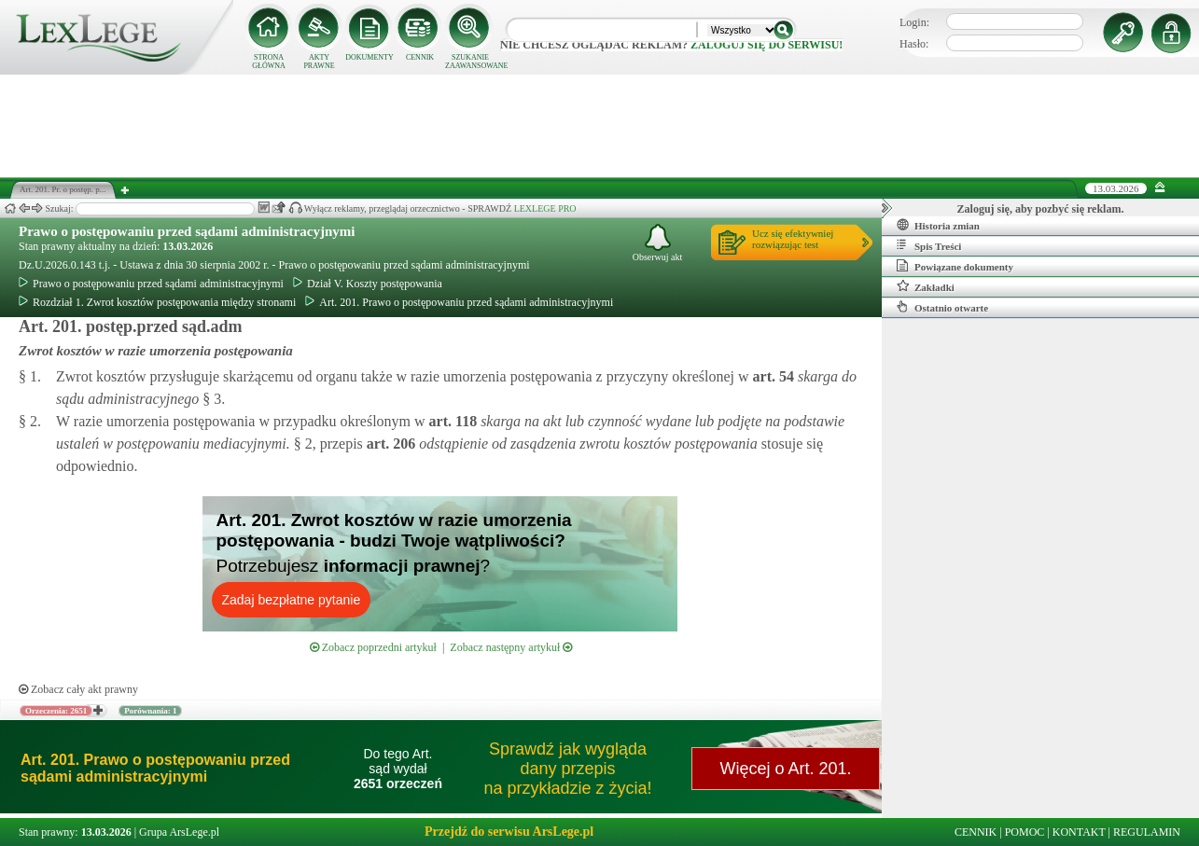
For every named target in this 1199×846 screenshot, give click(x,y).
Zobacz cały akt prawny (78, 689)
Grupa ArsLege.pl (179, 832)
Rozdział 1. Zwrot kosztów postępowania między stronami (157, 302)
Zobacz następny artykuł (511, 647)
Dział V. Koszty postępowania (367, 283)
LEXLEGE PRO (545, 208)
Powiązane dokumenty (955, 265)
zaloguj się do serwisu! (766, 44)
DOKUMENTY (369, 57)
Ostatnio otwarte (942, 306)
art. (771, 376)
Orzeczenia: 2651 (56, 710)
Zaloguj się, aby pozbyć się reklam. (1040, 208)
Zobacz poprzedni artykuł (373, 647)
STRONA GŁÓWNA (269, 61)
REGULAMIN (1146, 832)
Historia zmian (938, 224)
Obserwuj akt (658, 243)
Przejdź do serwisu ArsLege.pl (509, 832)
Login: (914, 22)
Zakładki (926, 286)
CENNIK (420, 57)
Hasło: (913, 43)
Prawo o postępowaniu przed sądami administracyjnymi (187, 231)
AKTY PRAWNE (318, 61)
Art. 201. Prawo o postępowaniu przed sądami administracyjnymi (459, 302)
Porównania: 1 (150, 710)
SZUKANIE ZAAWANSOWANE (470, 61)
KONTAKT (1079, 832)
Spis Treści (929, 245)
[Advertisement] (600, 126)
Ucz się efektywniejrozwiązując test (792, 239)
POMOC (1025, 832)
